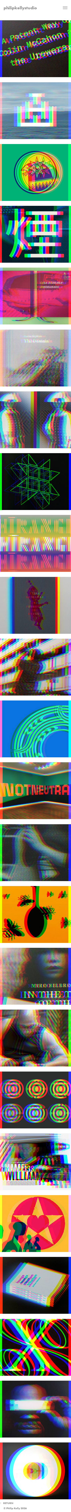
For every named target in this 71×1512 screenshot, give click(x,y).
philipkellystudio (20, 7)
